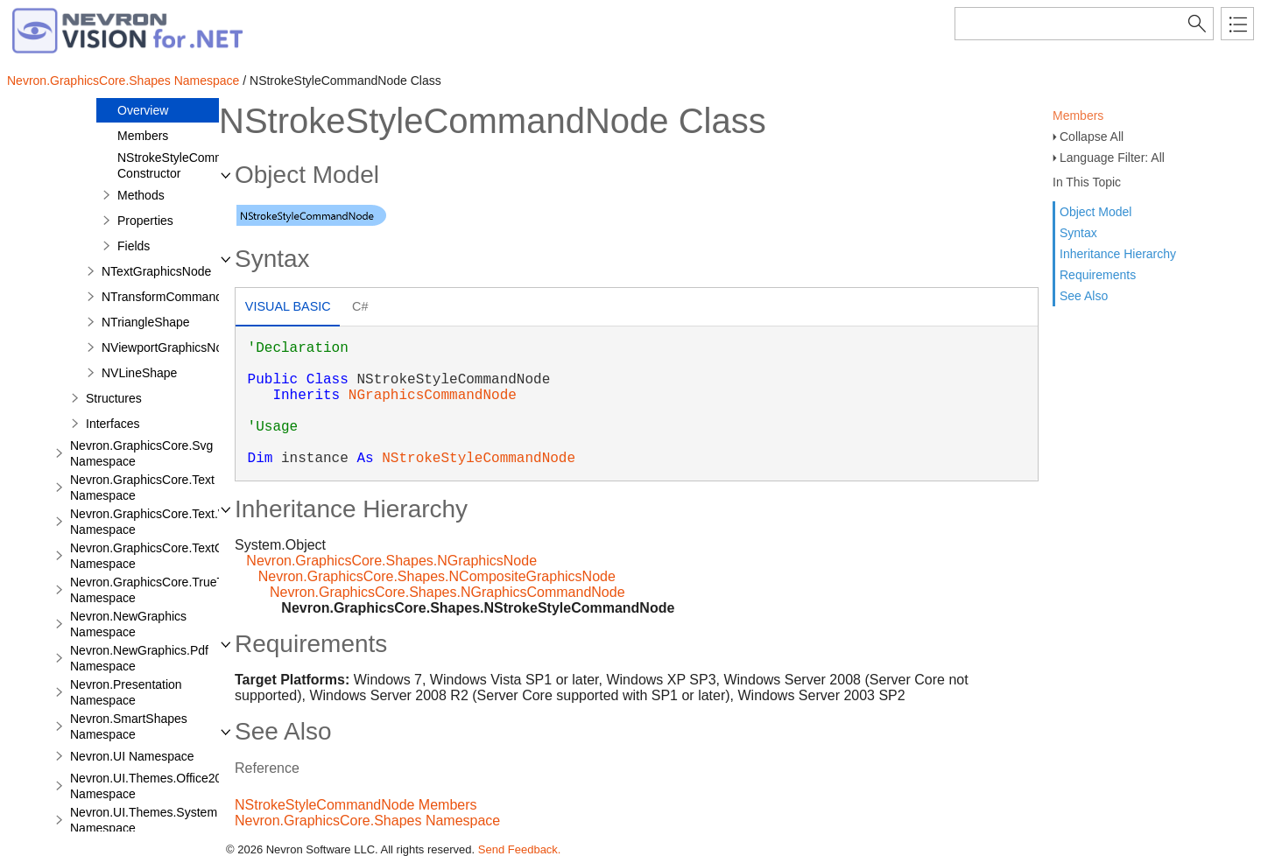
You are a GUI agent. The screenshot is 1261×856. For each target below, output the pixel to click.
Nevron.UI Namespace (132, 756)
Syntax (1078, 233)
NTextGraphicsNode (156, 271)
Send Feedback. (519, 849)
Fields (133, 246)
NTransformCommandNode (176, 297)
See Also (1084, 296)
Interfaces (112, 424)
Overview (142, 110)
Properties (145, 221)
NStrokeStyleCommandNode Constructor (196, 165)
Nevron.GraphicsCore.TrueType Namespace (156, 590)
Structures (114, 398)
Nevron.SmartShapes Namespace (128, 726)
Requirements (1098, 275)
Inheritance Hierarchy (1118, 254)
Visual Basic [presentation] (288, 306)
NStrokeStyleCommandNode (478, 459)
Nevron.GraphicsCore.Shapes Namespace (123, 81)
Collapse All (1092, 137)
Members (1078, 116)
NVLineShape (139, 373)
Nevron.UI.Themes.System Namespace (143, 820)
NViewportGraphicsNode (169, 347)
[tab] (288, 308)
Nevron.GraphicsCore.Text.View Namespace (157, 522)
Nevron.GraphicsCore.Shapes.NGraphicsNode (391, 560)
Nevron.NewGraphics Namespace (128, 624)
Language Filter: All (1112, 158)
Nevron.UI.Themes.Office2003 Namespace (153, 786)
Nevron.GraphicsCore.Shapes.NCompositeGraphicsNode (437, 576)
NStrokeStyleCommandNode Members (356, 804)
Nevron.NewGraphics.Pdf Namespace (139, 658)
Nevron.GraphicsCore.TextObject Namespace (160, 556)
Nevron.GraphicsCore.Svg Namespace (141, 453)
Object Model (1095, 212)
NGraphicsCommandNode (433, 395)
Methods (141, 195)
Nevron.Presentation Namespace (126, 692)
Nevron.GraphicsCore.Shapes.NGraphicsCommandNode (447, 592)
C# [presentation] (360, 306)
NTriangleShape (146, 322)
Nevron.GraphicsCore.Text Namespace (142, 487)
